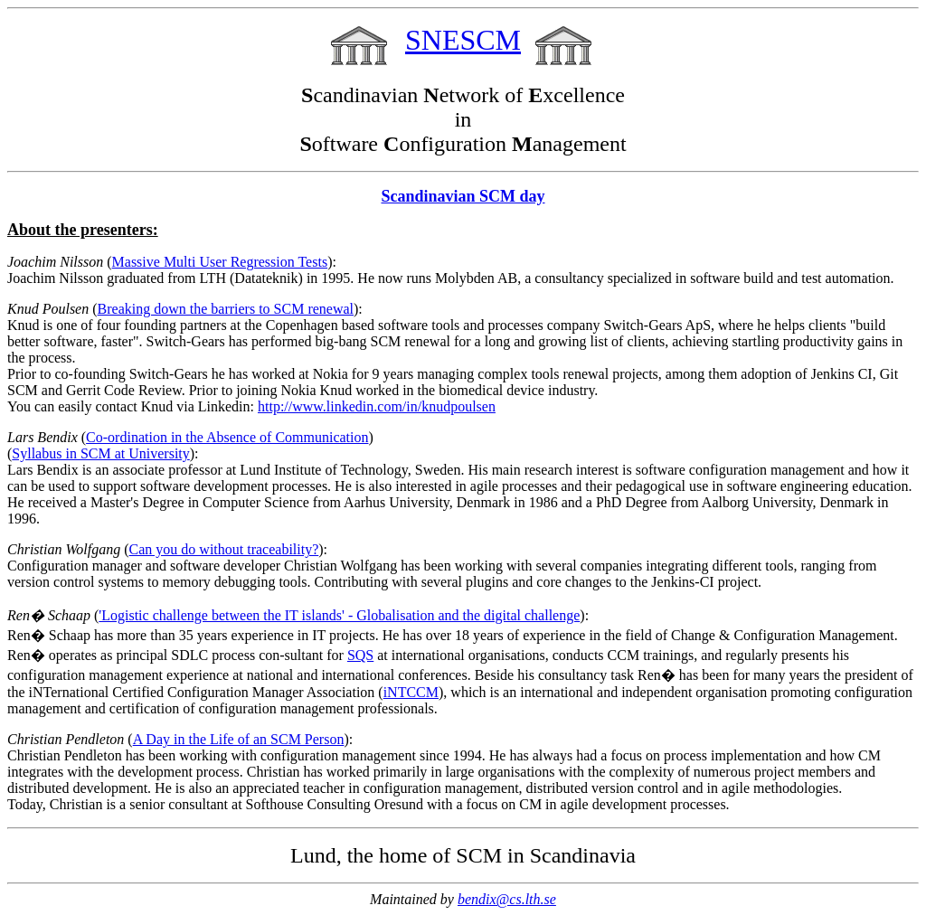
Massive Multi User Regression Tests (220, 261)
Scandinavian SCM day (462, 196)
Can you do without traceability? (224, 549)
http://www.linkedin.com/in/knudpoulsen (377, 406)
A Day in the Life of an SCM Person (239, 739)
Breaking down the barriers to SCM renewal (226, 308)
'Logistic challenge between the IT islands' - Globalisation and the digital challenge (339, 615)
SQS (360, 655)
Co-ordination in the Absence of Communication (227, 437)
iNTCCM (411, 692)
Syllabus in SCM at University (100, 453)
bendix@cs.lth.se (507, 899)
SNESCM (463, 40)
